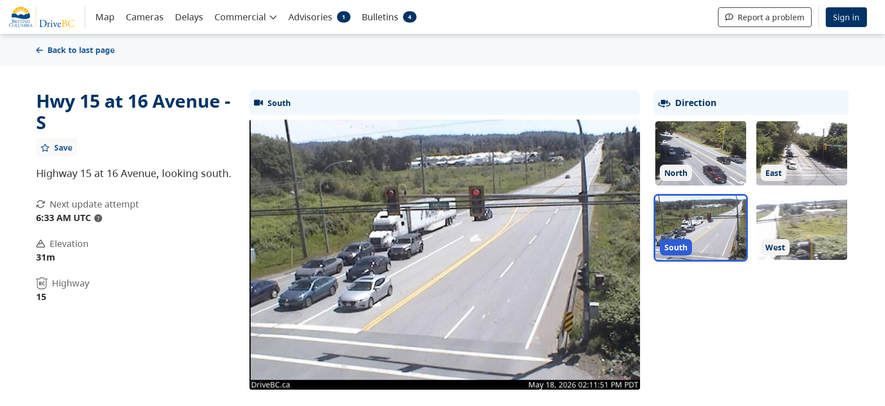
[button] (246, 16)
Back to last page (75, 50)
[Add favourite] (56, 147)
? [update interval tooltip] (98, 218)
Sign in (846, 17)
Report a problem (764, 17)
